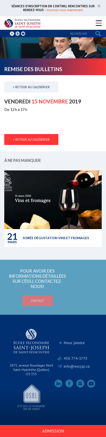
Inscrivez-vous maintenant (65, 10)
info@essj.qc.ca (77, 366)
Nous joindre (74, 342)
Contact (22, 301)
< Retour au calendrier (31, 87)
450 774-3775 (75, 358)
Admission (53, 431)
